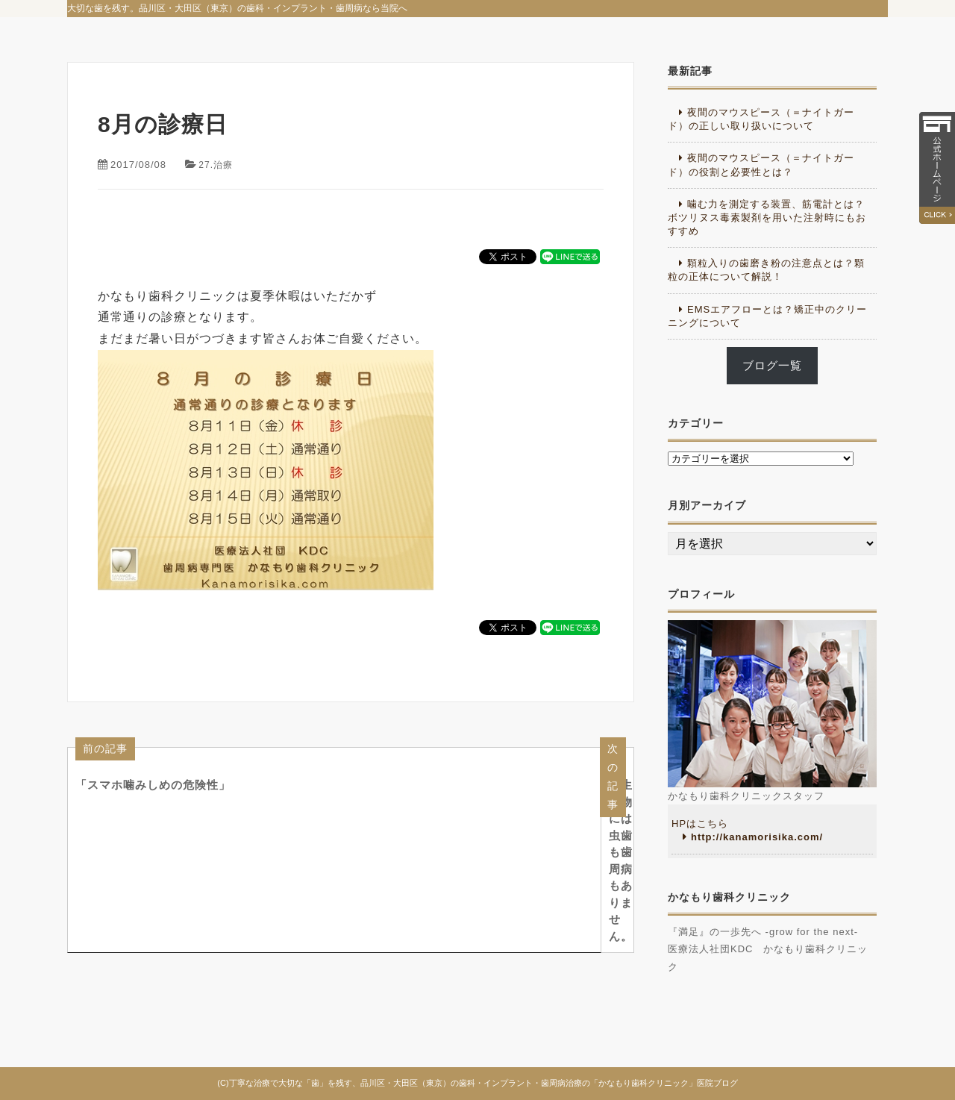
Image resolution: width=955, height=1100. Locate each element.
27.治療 (216, 164)
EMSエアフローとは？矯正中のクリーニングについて (767, 316)
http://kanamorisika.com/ (757, 837)
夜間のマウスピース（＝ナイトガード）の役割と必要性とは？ (761, 164)
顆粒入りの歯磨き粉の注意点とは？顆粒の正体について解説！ (766, 269)
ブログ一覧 (772, 366)
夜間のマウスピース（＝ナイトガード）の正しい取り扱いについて (761, 119)
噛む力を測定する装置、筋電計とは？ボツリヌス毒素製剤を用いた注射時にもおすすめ (767, 218)
